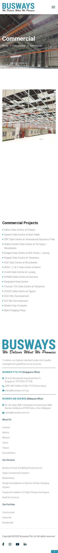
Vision (5, 442)
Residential (7, 522)
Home (5, 45)
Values (5, 448)
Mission (6, 437)
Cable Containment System (15, 473)
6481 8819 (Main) (13, 386)
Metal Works (8, 478)
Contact (6, 427)
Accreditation (8, 453)
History (5, 432)
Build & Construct (10, 497)
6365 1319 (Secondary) (34, 386)
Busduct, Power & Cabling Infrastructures (22, 468)
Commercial (8, 512)
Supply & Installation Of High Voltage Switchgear (25, 492)
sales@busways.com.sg (17, 390)
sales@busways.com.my (17, 412)
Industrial (6, 517)
